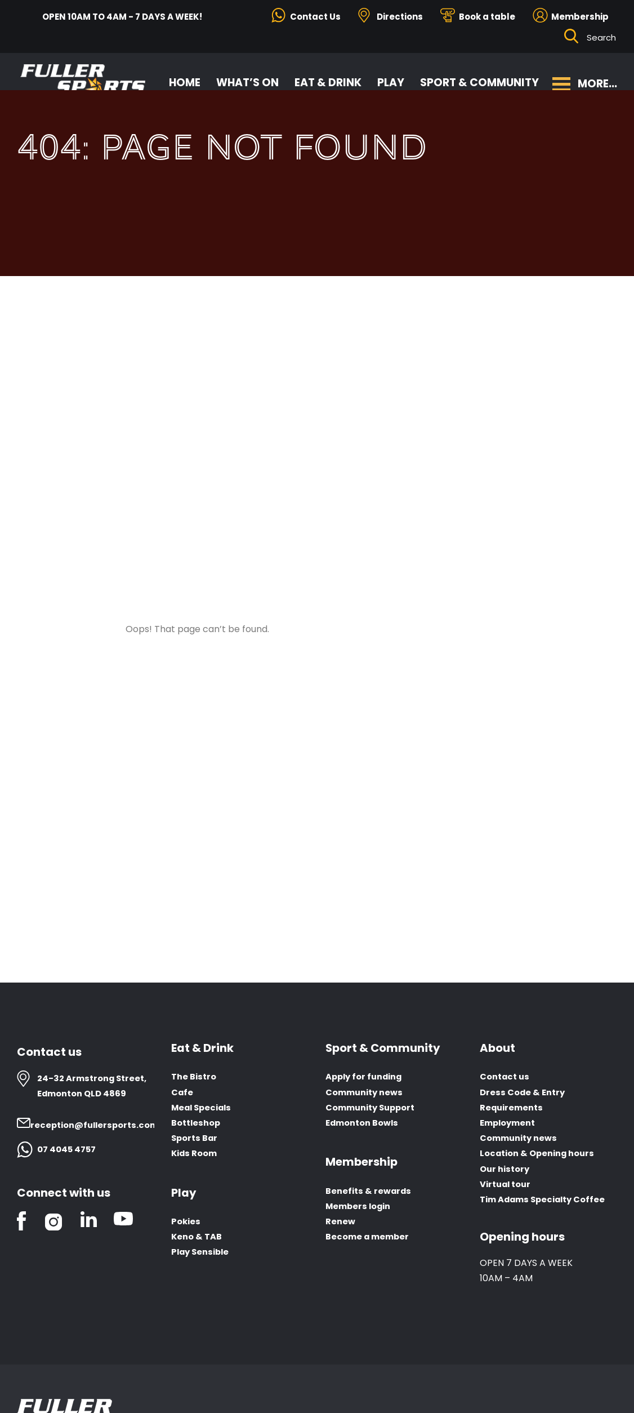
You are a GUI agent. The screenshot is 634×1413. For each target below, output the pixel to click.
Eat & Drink (328, 79)
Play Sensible (202, 1252)
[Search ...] (602, 37)
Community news (367, 1092)
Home (185, 79)
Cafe (183, 1092)
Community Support (374, 1107)
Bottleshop (198, 1123)
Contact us (507, 1076)
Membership (580, 17)
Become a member (370, 1236)
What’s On (248, 79)
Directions (400, 17)
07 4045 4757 (68, 1149)
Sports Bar (196, 1138)
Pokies (186, 1221)
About (498, 1048)
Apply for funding (367, 1076)
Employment (510, 1123)
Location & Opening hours (542, 1153)
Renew (341, 1221)
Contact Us (315, 17)
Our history (506, 1168)
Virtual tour (508, 1184)
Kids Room (196, 1153)
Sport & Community (480, 79)
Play (391, 79)
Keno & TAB (198, 1236)
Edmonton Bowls (365, 1123)
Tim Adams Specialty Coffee (548, 1199)
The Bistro (195, 1076)
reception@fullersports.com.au (106, 1124)
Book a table (487, 17)
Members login (360, 1206)
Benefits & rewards (370, 1191)
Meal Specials (204, 1107)
